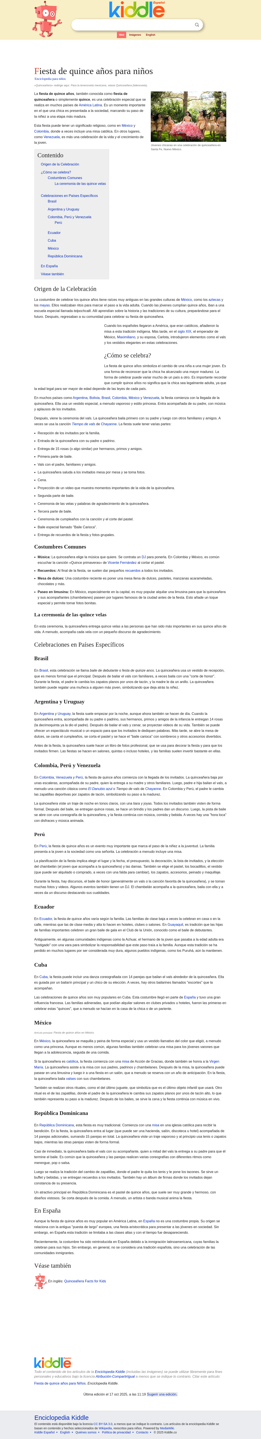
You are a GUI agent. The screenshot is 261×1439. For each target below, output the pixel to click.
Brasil (106, 398)
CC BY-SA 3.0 (103, 1424)
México (127, 125)
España (190, 997)
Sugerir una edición (161, 1394)
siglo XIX (184, 331)
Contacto (142, 1432)
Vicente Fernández (122, 562)
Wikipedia (105, 1428)
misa (125, 1061)
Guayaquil (175, 924)
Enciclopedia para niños (50, 78)
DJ (144, 557)
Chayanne (109, 424)
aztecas (214, 299)
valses (71, 1078)
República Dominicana (56, 1125)
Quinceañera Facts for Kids (85, 1281)
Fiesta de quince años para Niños (60, 1383)
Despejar (188, 25)
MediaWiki (167, 1428)
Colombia (41, 131)
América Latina (90, 105)
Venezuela (52, 137)
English (150, 34)
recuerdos (132, 570)
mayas (45, 305)
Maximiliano (126, 337)
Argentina (80, 398)
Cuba (43, 977)
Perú (79, 777)
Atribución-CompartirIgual (115, 1376)
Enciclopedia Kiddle (110, 1372)
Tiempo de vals (83, 424)
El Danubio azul (100, 789)
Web (121, 34)
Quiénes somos (85, 1432)
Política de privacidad (116, 1432)
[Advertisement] (130, 51)
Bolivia (95, 398)
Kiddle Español (45, 1432)
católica (72, 1061)
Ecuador (45, 919)
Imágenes (135, 34)
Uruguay (64, 714)
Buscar (197, 25)
